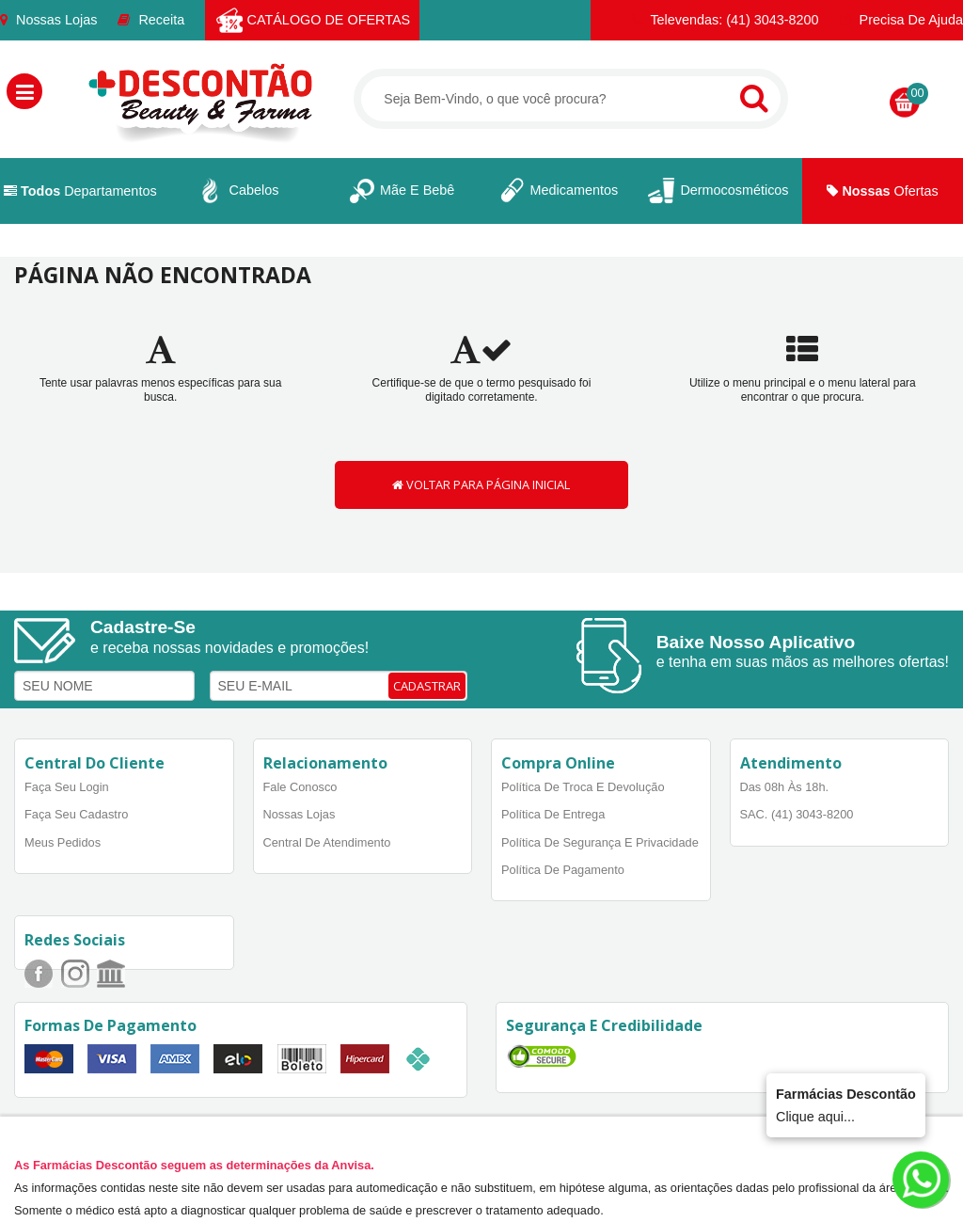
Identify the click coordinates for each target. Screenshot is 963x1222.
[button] (24, 91)
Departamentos (80, 190)
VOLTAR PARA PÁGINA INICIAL (481, 484)
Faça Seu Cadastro (76, 814)
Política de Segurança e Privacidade (600, 842)
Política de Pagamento (562, 870)
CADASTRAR (427, 685)
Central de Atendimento (327, 842)
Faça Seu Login (66, 787)
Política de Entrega (553, 814)
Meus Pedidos (62, 842)
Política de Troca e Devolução (583, 787)
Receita (151, 19)
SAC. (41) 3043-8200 (797, 814)
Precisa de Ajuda (901, 19)
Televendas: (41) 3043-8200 (725, 19)
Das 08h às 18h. (784, 787)
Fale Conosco (300, 787)
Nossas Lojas (48, 19)
